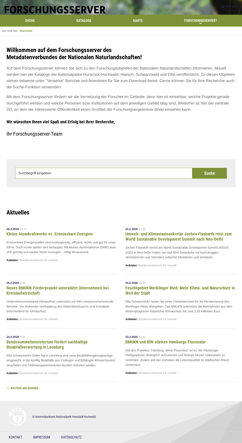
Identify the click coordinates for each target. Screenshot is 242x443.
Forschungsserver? (200, 22)
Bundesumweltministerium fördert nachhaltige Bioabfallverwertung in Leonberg (47, 344)
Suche (30, 21)
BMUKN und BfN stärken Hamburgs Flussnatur (165, 342)
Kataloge (83, 21)
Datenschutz (71, 437)
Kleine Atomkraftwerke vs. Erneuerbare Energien (49, 234)
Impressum (41, 437)
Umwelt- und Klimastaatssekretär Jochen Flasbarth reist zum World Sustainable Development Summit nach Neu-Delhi (178, 236)
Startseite (26, 30)
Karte (138, 21)
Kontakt (15, 437)
